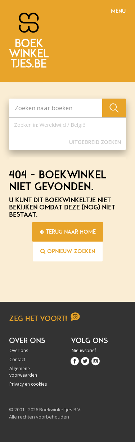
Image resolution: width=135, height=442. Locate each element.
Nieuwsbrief (84, 350)
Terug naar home (68, 232)
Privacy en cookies (28, 384)
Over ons (18, 350)
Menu (118, 11)
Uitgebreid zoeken (95, 142)
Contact (17, 359)
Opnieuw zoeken (67, 251)
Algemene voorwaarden (23, 371)
